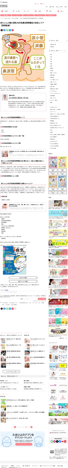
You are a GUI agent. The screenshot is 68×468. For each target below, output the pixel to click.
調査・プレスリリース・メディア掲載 (47, 465)
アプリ (17, 15)
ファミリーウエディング (55, 93)
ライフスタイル (53, 91)
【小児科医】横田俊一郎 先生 (18, 98)
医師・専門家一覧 (26, 465)
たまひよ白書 (53, 148)
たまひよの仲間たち (54, 143)
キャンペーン (39, 15)
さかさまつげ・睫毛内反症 (7, 226)
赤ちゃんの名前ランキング (55, 125)
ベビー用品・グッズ (54, 79)
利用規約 (12, 465)
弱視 (2, 233)
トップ (1, 18)
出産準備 (38, 11)
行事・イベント (53, 82)
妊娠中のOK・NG (53, 123)
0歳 (30, 302)
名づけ (26, 11)
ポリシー (18, 465)
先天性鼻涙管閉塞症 (6, 220)
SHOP (37, 3)
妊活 (65, 6)
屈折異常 (3, 231)
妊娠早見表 (4, 11)
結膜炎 (3, 218)
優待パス (60, 11)
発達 (3, 304)
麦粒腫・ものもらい (6, 227)
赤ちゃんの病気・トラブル (13, 302)
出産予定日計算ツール (54, 118)
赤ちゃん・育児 (59, 6)
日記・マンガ (53, 97)
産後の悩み (52, 75)
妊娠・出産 (52, 6)
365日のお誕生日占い (54, 116)
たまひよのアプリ (53, 141)
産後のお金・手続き (54, 88)
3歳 (39, 302)
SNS (28, 15)
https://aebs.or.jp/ (57, 454)
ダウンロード (24, 444)
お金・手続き (16, 11)
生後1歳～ (52, 46)
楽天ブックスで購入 (23, 281)
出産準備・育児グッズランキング (57, 127)
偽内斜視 (3, 238)
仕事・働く (52, 86)
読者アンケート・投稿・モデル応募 (57, 114)
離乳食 (48, 11)
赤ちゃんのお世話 (15, 18)
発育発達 (42, 302)
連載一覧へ (62, 338)
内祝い (42, 3)
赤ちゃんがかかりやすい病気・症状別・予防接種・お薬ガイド (15, 242)
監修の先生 (52, 139)
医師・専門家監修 (14, 304)
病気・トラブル (53, 72)
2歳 (36, 302)
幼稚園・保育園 (53, 84)
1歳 (33, 302)
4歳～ (51, 63)
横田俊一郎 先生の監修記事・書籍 (27, 107)
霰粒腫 (3, 229)
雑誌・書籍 (6, 15)
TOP (46, 6)
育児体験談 (52, 95)
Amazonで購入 (23, 277)
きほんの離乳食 (53, 136)
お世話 (51, 70)
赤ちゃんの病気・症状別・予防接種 (57, 134)
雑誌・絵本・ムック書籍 (55, 109)
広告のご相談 (60, 465)
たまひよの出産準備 (54, 145)
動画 (51, 102)
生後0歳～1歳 (53, 44)
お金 (51, 130)
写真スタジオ (51, 15)
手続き (51, 132)
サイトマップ (34, 465)
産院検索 (52, 120)
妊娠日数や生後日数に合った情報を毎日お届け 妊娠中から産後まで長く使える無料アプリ (23, 441)
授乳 (51, 66)
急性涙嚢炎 (4, 222)
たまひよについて (53, 107)
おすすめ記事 (8, 304)
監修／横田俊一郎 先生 (5, 214)
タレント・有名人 (53, 100)
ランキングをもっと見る (11, 371)
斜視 (2, 224)
